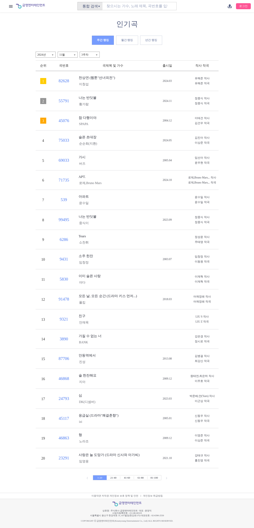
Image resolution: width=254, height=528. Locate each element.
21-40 (113, 477)
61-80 (141, 477)
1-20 (99, 477)
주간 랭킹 (103, 40)
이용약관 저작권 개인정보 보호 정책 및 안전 (114, 495)
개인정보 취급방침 (153, 495)
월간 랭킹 (127, 40)
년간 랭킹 (151, 40)
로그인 (243, 6)
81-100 (154, 477)
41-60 (127, 477)
